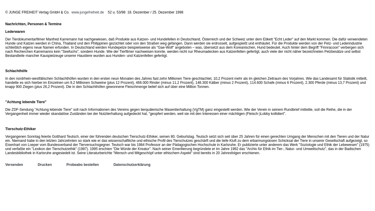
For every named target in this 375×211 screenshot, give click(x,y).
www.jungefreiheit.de (87, 12)
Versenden (14, 165)
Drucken (45, 165)
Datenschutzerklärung (131, 165)
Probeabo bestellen (83, 165)
